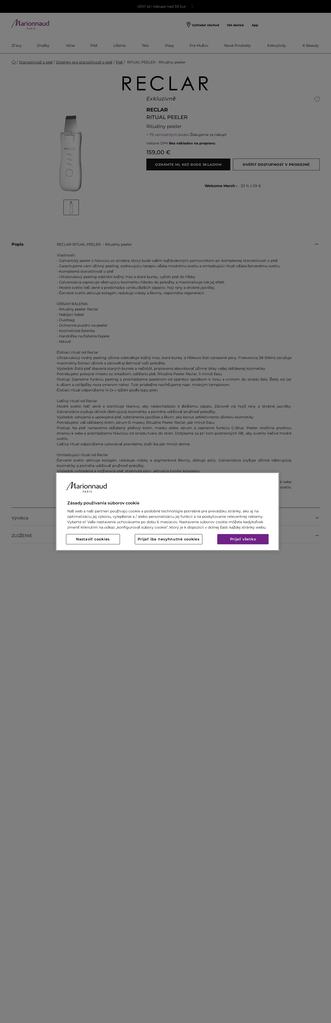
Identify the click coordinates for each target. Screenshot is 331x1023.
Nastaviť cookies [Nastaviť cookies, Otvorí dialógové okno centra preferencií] (93, 539)
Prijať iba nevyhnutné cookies (168, 539)
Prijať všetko (243, 539)
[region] (167, 511)
